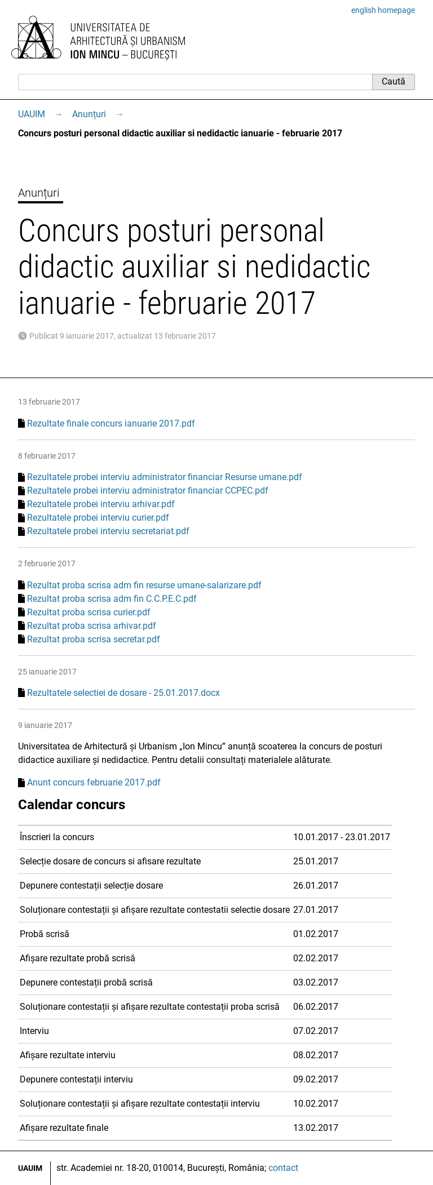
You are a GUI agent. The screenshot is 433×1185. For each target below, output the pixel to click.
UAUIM (31, 114)
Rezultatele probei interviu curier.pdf (98, 517)
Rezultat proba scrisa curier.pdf (89, 612)
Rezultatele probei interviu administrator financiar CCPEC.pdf (147, 490)
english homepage (383, 10)
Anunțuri (89, 114)
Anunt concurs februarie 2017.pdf (94, 782)
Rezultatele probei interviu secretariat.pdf (108, 531)
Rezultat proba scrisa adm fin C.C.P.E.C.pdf (112, 598)
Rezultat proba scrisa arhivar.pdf (91, 625)
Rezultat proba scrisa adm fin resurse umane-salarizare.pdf (144, 585)
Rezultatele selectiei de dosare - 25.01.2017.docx (123, 692)
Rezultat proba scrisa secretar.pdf (93, 639)
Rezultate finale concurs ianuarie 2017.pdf (111, 423)
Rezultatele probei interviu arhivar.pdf (101, 504)
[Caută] (195, 82)
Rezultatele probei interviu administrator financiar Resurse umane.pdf (164, 477)
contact (283, 1167)
